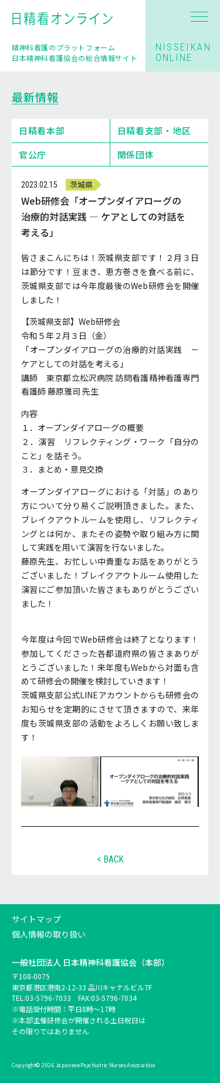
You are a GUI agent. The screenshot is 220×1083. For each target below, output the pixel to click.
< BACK (110, 859)
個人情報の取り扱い (49, 934)
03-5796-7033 (48, 998)
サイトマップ (36, 919)
